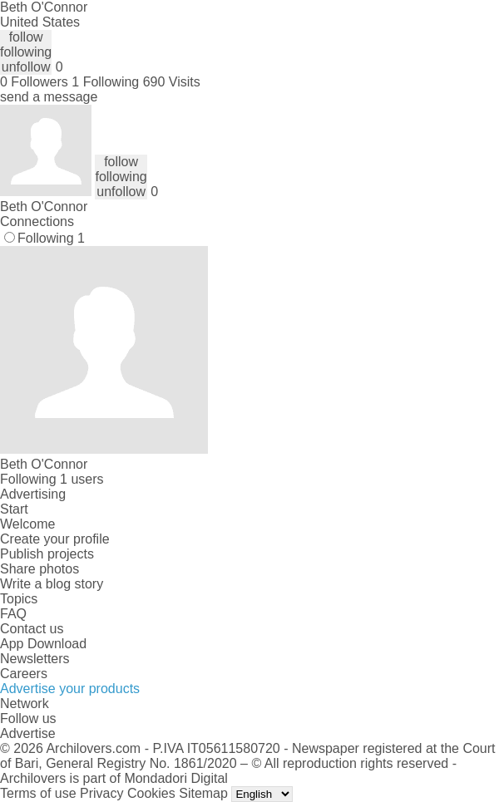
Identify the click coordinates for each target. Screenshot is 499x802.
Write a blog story (51, 584)
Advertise (28, 733)
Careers (23, 674)
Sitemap (203, 793)
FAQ (13, 614)
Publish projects (47, 554)
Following (51, 238)
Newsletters (35, 659)
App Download (43, 644)
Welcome (27, 524)
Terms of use (38, 793)
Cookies (151, 793)
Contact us (31, 629)
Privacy (101, 793)
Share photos (39, 569)
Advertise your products (70, 688)
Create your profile (55, 539)
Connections (37, 221)
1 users (81, 479)
